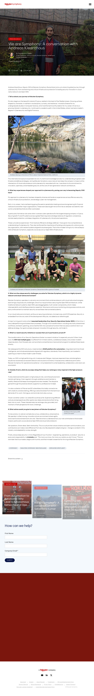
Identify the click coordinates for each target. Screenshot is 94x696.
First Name (9, 533)
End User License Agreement (25, 687)
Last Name (9, 542)
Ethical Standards (36, 684)
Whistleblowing (59, 684)
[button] (90, 4)
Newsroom (23, 682)
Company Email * (11, 551)
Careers (31, 682)
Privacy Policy (48, 684)
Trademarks (51, 682)
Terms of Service (23, 684)
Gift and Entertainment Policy (65, 682)
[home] (13, 4)
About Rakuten (40, 682)
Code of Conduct (70, 684)
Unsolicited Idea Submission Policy (45, 687)
